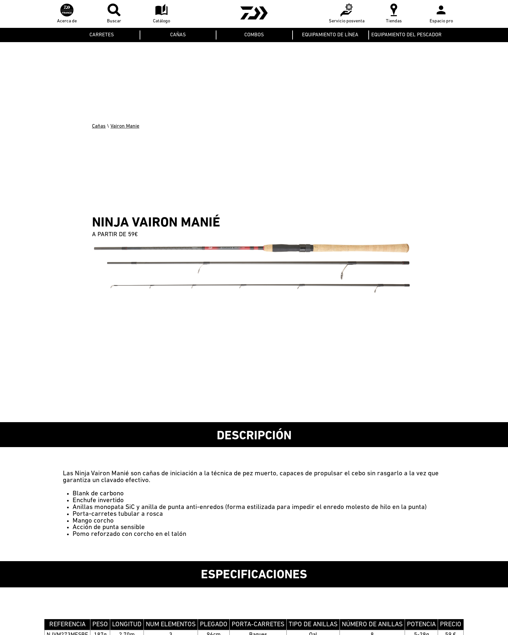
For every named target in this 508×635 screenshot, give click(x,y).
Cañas (99, 126)
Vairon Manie (124, 126)
